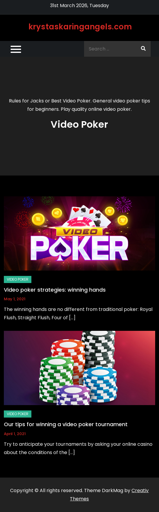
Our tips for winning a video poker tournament (66, 424)
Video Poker (17, 279)
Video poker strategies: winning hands (55, 289)
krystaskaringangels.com (80, 26)
